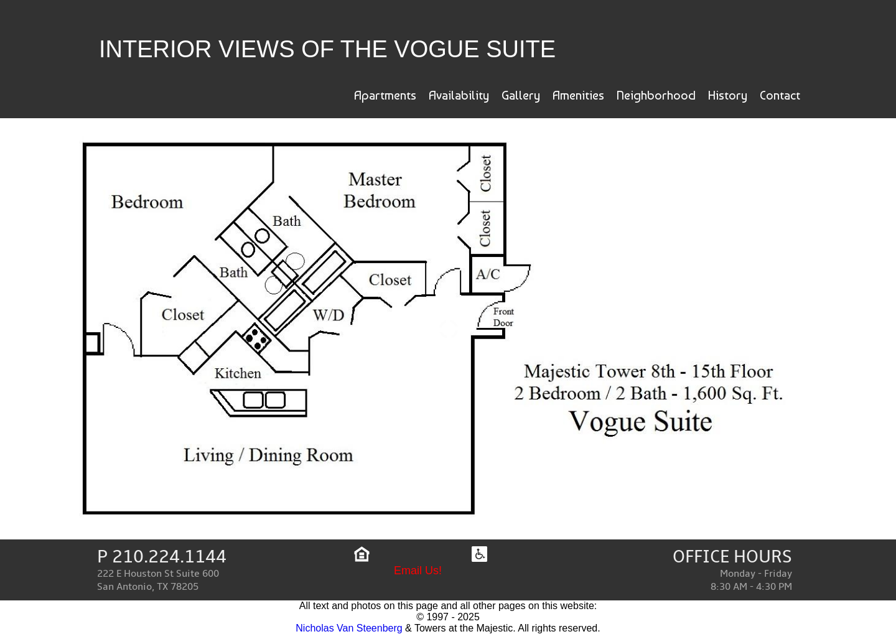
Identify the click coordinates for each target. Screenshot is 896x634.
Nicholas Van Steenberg (349, 628)
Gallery (521, 95)
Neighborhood (656, 95)
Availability (459, 95)
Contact (780, 95)
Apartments (385, 95)
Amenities (578, 95)
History (727, 95)
